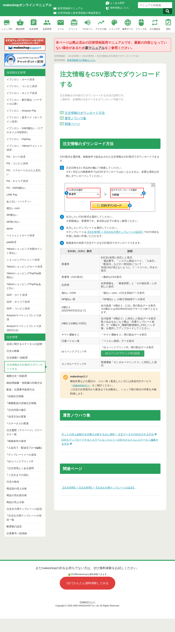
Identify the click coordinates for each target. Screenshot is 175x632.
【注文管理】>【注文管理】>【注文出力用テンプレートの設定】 (98, 487)
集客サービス (127, 29)
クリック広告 (141, 29)
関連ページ (72, 124)
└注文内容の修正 (16, 409)
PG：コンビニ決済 (17, 163)
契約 (168, 29)
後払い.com (13, 208)
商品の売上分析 (15, 502)
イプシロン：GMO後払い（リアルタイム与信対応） (25, 130)
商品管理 (20, 29)
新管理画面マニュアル (70, 8)
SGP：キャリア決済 (18, 301)
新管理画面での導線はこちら (81, 60)
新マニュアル (95, 48)
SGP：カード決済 (17, 294)
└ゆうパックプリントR (20, 461)
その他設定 (154, 29)
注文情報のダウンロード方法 (85, 113)
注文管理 (33, 29)
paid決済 (11, 242)
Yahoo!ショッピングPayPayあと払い (24, 286)
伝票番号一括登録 (17, 533)
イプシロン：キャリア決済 (22, 93)
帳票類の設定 (14, 526)
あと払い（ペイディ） (19, 201)
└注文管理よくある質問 (20, 468)
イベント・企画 (74, 29)
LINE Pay (12, 194)
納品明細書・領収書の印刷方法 (24, 382)
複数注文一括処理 (17, 375)
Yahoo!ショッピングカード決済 (24, 266)
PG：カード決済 (16, 156)
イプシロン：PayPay (18, 139)
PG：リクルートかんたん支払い (24, 172)
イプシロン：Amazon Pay (21, 110)
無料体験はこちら (119, 7)
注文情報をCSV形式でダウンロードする (25, 366)
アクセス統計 (100, 29)
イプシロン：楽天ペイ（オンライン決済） (24, 119)
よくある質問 (117, 3)
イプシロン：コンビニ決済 (22, 86)
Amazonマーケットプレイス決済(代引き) (24, 328)
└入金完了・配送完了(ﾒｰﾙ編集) (24, 447)
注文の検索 (13, 350)
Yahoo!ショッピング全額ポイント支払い (24, 250)
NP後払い (12, 214)
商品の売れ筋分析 (17, 495)
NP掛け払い (13, 221)
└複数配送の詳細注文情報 (21, 403)
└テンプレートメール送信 (21, 454)
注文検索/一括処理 (17, 357)
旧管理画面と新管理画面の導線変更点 (79, 12)
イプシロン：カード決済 (20, 79)
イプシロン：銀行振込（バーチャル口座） (24, 101)
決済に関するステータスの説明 (24, 344)
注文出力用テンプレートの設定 (24, 508)
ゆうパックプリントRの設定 (122, 353)
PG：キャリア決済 (17, 181)
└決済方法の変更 (16, 416)
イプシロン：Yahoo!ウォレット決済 (24, 147)
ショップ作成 (6, 29)
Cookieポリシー (87, 602)
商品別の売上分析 (17, 488)
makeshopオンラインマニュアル (27, 5)
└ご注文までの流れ (18, 475)
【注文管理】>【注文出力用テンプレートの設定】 (115, 231)
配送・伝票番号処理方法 (20, 389)
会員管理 (47, 29)
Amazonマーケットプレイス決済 (24, 317)
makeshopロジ (81, 385)
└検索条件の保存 (16, 441)
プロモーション (87, 29)
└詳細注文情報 (15, 396)
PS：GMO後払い (16, 187)
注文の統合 (13, 481)
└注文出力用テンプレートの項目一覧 (24, 517)
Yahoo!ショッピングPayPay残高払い (24, 275)
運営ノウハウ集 (75, 118)
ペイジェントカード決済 (20, 235)
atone (10, 228)
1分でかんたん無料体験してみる (87, 583)
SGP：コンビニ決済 (18, 308)
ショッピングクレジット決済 (23, 259)
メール (60, 29)
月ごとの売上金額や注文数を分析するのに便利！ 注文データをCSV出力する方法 (107, 434)
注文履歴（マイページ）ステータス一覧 (24, 432)
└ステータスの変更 (18, 423)
